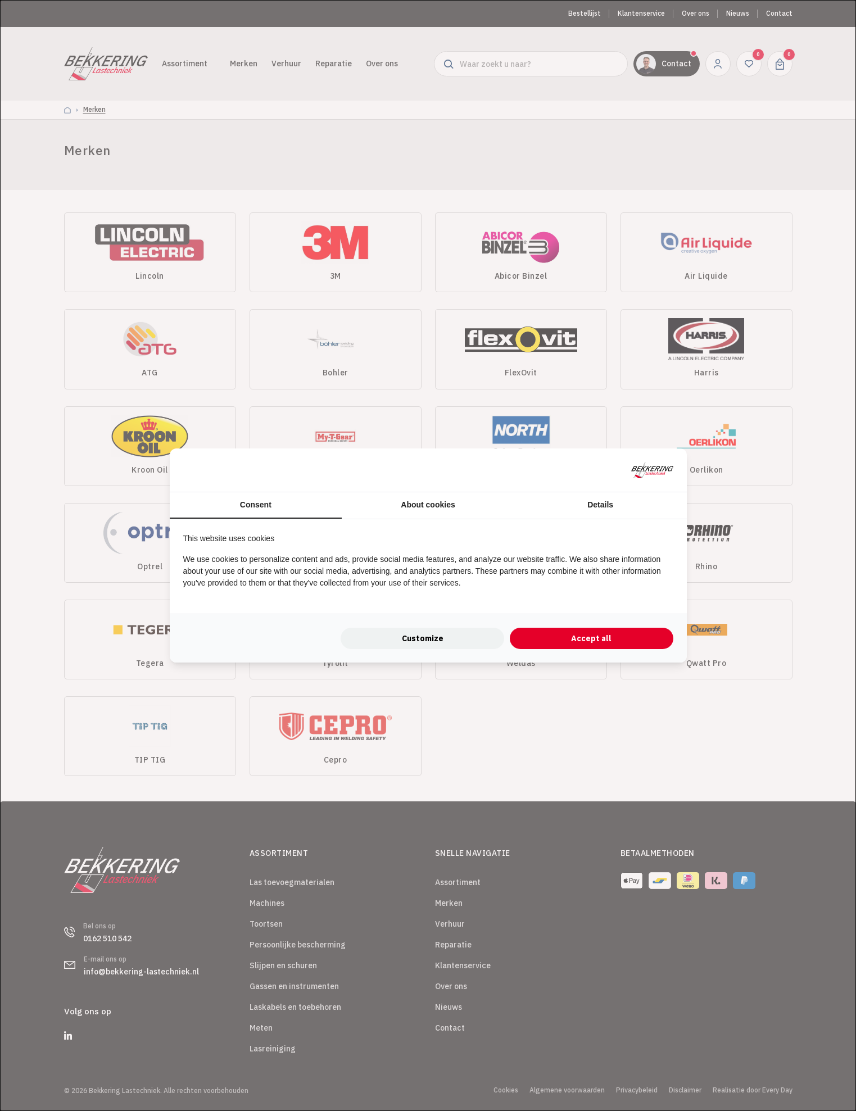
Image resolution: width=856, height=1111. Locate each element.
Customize (422, 638)
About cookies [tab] (428, 504)
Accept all (591, 638)
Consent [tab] (255, 504)
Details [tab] (600, 504)
